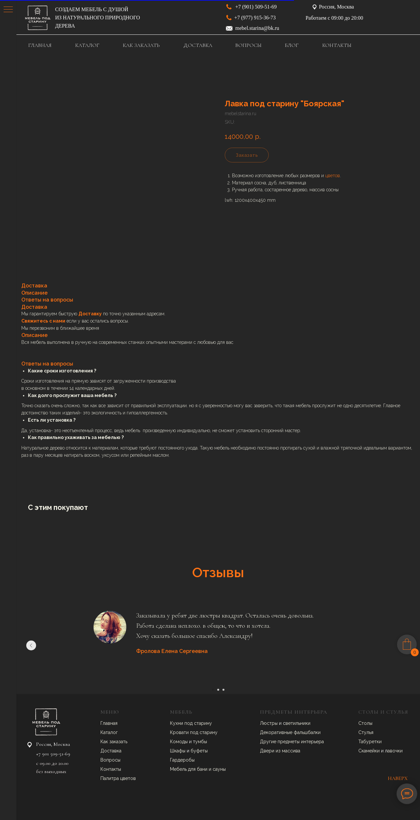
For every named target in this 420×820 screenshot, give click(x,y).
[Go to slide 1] (213, 690)
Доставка (110, 750)
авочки (395, 750)
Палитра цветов (118, 778)
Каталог (109, 732)
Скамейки (369, 750)
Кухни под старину (191, 723)
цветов (332, 175)
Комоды (179, 741)
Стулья (365, 732)
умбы (201, 741)
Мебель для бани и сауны (198, 769)
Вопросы (110, 760)
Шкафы (178, 750)
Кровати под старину (194, 732)
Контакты (110, 769)
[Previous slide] (31, 645)
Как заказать (113, 741)
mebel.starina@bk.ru (257, 28)
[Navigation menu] (8, 10)
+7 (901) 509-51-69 (256, 7)
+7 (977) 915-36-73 (255, 17)
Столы (365, 723)
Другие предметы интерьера (292, 741)
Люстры (269, 723)
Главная (108, 723)
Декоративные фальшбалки (290, 732)
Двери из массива (280, 750)
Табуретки (370, 741)
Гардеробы (182, 760)
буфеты (199, 750)
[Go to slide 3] (223, 690)
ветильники (297, 723)
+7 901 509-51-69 (53, 753)
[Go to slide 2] (218, 690)
